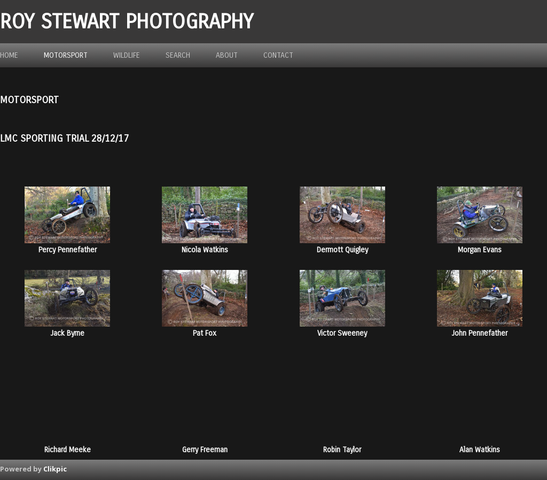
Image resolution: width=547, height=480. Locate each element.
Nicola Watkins (205, 249)
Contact (278, 55)
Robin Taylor (342, 449)
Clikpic (55, 469)
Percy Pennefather (67, 249)
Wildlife (126, 55)
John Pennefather (479, 333)
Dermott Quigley (342, 249)
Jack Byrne (67, 333)
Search (178, 55)
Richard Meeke (67, 449)
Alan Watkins (479, 449)
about (227, 55)
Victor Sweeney (342, 333)
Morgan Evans (480, 249)
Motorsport (66, 55)
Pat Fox (204, 333)
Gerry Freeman (205, 449)
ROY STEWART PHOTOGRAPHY (126, 22)
